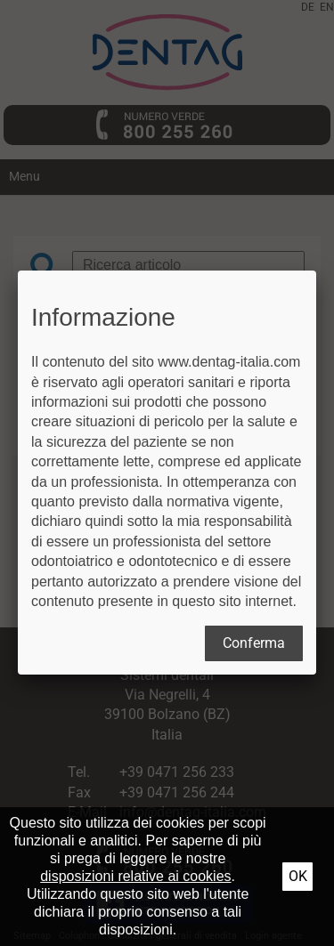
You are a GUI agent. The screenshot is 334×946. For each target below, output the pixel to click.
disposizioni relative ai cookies (135, 876)
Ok (298, 876)
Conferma (254, 643)
